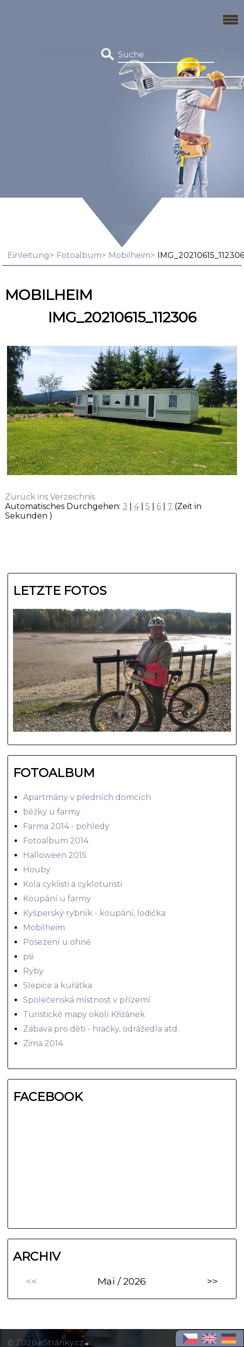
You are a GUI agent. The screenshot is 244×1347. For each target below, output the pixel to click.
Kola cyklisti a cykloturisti (72, 884)
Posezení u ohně (57, 942)
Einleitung (29, 255)
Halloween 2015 (54, 855)
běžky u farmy (51, 811)
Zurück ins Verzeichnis (50, 497)
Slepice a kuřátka (57, 985)
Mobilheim (129, 255)
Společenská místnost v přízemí (86, 1000)
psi (28, 956)
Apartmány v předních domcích (87, 797)
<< (31, 1281)
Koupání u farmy (57, 898)
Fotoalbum (79, 255)
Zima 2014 (43, 1043)
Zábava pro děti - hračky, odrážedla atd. (101, 1029)
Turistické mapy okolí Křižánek (84, 1014)
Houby (36, 869)
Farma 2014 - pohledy (66, 826)
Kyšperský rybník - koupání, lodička (94, 913)
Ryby (33, 971)
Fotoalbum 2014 (55, 840)
